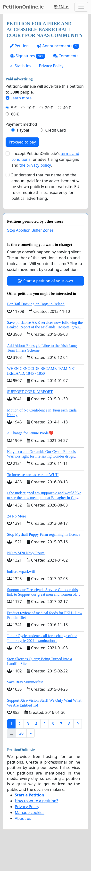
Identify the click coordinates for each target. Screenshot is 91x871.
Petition (19, 45)
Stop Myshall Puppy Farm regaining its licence (43, 534)
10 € (31, 107)
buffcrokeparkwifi (21, 571)
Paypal (23, 130)
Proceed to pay (22, 142)
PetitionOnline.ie (23, 6)
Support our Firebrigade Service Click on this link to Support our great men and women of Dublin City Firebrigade (42, 594)
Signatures (27, 56)
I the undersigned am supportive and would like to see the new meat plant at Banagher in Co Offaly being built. (44, 497)
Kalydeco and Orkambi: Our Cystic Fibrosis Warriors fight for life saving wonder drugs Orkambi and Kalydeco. (41, 456)
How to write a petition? (36, 801)
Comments (65, 55)
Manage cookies (29, 812)
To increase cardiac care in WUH (32, 475)
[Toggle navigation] (81, 7)
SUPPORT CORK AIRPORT (30, 392)
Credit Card (55, 130)
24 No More (16, 516)
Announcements (58, 46)
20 (21, 733)
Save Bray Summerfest (25, 682)
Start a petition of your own (45, 281)
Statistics (20, 65)
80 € (15, 114)
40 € (67, 107)
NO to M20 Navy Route (26, 553)
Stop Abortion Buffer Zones (30, 230)
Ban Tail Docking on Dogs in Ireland (36, 304)
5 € (14, 107)
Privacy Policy (51, 65)
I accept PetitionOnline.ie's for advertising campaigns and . (45, 159)
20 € (49, 107)
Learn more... (20, 98)
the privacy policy (35, 165)
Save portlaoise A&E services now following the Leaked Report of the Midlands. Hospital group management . (45, 327)
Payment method (21, 124)
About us (23, 818)
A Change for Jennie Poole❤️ (30, 433)
